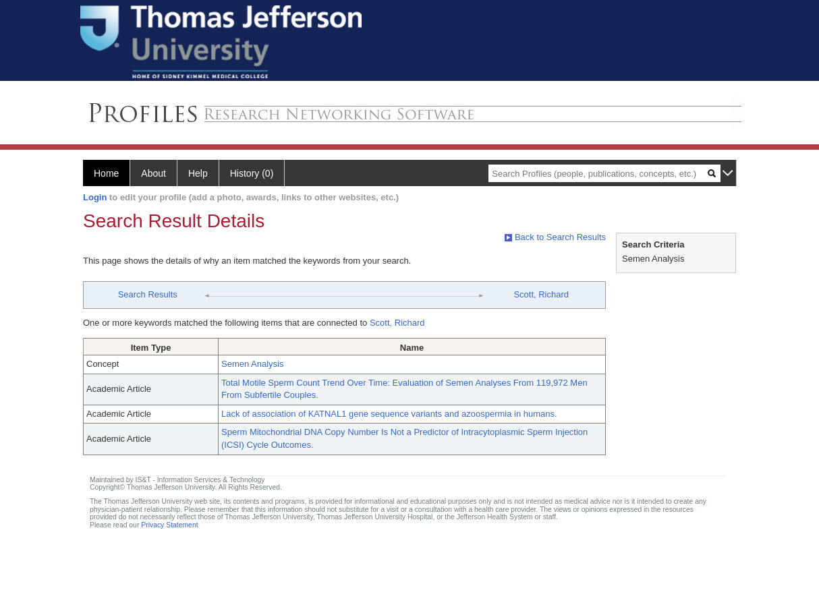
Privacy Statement (169, 525)
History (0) (252, 173)
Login (95, 197)
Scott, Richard (541, 294)
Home (106, 173)
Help (198, 173)
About (153, 173)
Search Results (147, 294)
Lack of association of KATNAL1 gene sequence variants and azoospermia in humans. (389, 414)
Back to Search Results (555, 237)
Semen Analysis (252, 364)
